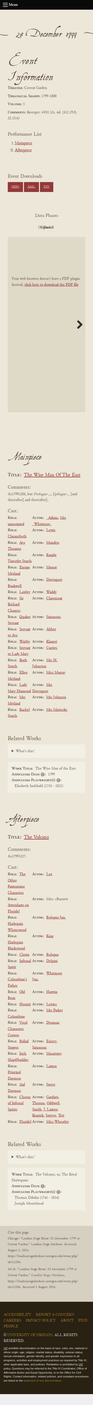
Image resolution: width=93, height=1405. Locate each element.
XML (31, 187)
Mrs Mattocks (56, 721)
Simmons (53, 628)
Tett (61, 1127)
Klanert (51, 653)
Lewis (50, 541)
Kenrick (38, 1127)
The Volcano (36, 848)
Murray (51, 578)
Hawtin (51, 1003)
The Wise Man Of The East (52, 486)
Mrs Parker (54, 1021)
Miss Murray (55, 683)
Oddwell (53, 1114)
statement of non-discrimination (42, 1391)
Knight (51, 566)
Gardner (52, 1108)
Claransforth (17, 547)
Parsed (58, 238)
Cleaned (32, 238)
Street (50, 1096)
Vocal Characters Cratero (17, 1040)
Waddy (51, 603)
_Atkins (52, 529)
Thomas (38, 1114)
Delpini (52, 972)
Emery (51, 1052)
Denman (52, 1034)
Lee (49, 885)
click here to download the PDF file (51, 296)
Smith (37, 1120)
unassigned (16, 535)
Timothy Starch (20, 572)
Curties (51, 659)
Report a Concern (55, 1326)
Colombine (16, 1028)
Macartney (54, 1065)
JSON (15, 187)
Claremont (54, 609)
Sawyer (51, 1127)
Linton (51, 1077)
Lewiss (51, 1015)
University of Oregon (30, 1346)
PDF (32, 227)
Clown (24, 966)
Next (78, 335)
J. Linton (50, 1120)
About (67, 1331)
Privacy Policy (41, 1331)
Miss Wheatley (57, 1133)
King (49, 947)
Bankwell (15, 597)
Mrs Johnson (56, 708)
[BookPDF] (46, 335)
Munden (52, 554)
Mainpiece (23, 143)
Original (59, 227)
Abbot (51, 640)
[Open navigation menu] (5, 5)
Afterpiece (23, 150)
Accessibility (17, 1326)
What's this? (25, 762)
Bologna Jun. (56, 929)
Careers (12, 1331)
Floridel (25, 1133)
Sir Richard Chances (15, 615)
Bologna (52, 966)
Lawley (24, 603)
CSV (47, 187)
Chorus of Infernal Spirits (19, 1114)
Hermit (25, 1015)
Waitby (24, 653)
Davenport (54, 591)
